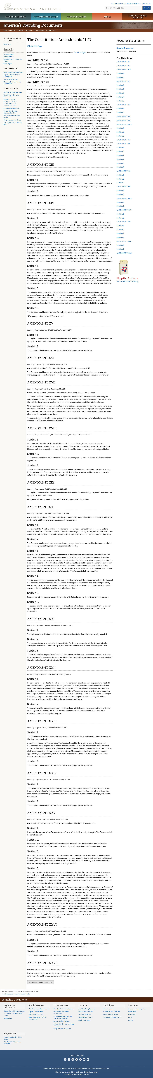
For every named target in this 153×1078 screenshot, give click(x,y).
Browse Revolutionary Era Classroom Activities (63, 1017)
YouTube (80, 1059)
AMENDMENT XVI (123, 116)
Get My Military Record (86, 1009)
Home (6, 30)
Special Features (36, 1005)
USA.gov (107, 1068)
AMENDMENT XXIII (124, 198)
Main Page (7, 44)
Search (146, 8)
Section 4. (120, 97)
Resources (133, 1005)
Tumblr (76, 1059)
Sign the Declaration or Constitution (12, 76)
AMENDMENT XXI (123, 171)
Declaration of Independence (9, 55)
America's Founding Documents (138, 16)
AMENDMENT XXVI (124, 241)
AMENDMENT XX (123, 143)
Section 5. (120, 101)
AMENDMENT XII (123, 65)
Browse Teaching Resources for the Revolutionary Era (10, 101)
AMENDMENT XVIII (124, 124)
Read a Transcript (125, 48)
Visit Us (107, 17)
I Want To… (83, 1005)
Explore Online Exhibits (12, 108)
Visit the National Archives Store (13, 1038)
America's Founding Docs (137, 1009)
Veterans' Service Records (45, 17)
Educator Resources (76, 17)
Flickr (88, 1059)
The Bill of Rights (79, 52)
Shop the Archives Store (12, 120)
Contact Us (146, 3)
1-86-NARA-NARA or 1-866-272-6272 (76, 1074)
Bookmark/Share (134, 3)
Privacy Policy (67, 1068)
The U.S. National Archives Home (32, 6)
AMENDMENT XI (123, 61)
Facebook (65, 1059)
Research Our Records (15, 17)
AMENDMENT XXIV (124, 210)
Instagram (72, 1059)
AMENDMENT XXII (124, 186)
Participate (108, 1005)
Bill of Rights (8, 64)
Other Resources (61, 1005)
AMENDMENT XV (123, 104)
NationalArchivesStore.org (127, 281)
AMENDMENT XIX (123, 140)
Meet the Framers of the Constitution (12, 83)
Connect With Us (76, 1055)
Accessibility (56, 1068)
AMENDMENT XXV (124, 222)
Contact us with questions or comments (15, 994)
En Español (132, 1014)
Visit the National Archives (13, 92)
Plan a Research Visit (85, 1012)
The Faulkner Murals (11, 79)
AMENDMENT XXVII (124, 253)
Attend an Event (109, 1009)
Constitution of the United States (13, 60)
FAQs (130, 1017)
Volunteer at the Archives (112, 1017)
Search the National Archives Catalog (10, 112)
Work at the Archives (110, 1014)
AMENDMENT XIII (124, 69)
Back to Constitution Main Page (40, 982)
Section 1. (120, 73)
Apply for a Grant (84, 1020)
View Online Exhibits (85, 1017)
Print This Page (34, 46)
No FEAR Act (98, 1068)
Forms (130, 1020)
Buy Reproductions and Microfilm (12, 1043)
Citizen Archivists (118, 3)
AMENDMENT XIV (123, 81)
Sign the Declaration (36, 1012)
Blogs (84, 1059)
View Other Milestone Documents (11, 96)
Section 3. (120, 93)
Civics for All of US (10, 106)
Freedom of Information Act (83, 1068)
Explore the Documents (9, 1006)
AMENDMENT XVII (124, 120)
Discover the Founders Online (12, 116)
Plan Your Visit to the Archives (64, 1009)
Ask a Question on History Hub (13, 123)
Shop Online (10, 1033)
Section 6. (120, 167)
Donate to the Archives (111, 1012)
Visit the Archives (84, 1014)
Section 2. (120, 77)
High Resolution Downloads (13, 72)
